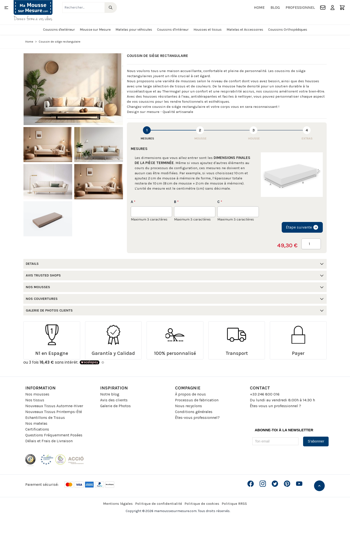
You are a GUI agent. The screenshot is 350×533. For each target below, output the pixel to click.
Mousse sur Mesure (95, 30)
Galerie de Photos (115, 406)
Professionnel (300, 7)
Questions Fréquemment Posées (53, 435)
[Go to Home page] (33, 10)
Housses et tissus (207, 30)
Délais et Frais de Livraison (49, 441)
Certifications (37, 429)
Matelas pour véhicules (133, 30)
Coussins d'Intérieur (173, 30)
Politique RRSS (234, 503)
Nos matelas (36, 423)
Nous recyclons (188, 406)
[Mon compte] (332, 7)
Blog (275, 7)
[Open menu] (6, 7)
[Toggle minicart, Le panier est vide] (342, 7)
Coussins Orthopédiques (287, 30)
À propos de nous (190, 394)
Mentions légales (118, 503)
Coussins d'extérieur (59, 30)
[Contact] (323, 7)
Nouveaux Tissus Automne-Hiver (54, 406)
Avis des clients (114, 400)
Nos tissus (34, 400)
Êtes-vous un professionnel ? (275, 406)
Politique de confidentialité (158, 503)
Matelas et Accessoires (245, 30)
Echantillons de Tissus (45, 417)
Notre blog (109, 394)
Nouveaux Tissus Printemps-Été (53, 411)
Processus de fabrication (197, 400)
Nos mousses (37, 394)
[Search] (111, 7)
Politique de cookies (201, 503)
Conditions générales (193, 411)
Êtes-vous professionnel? (197, 417)
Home (259, 7)
